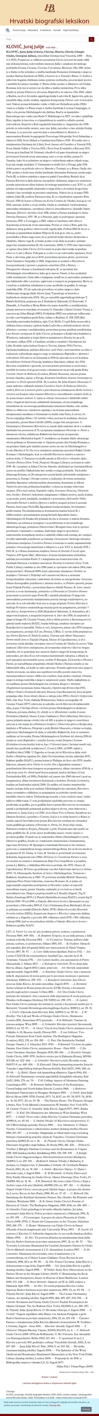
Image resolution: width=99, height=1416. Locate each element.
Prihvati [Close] (86, 1409)
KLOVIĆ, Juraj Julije (25, 46)
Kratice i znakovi (49, 1377)
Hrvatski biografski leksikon (49, 21)
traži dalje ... (51, 47)
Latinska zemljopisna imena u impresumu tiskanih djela (49, 1383)
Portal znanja (19, 30)
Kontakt (57, 30)
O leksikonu (45, 30)
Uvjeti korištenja (71, 30)
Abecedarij (33, 30)
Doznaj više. (55, 1405)
